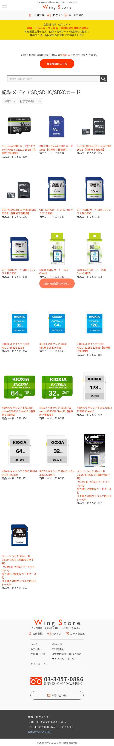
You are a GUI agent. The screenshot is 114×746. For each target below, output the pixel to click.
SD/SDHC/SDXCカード (56, 92)
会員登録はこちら (57, 63)
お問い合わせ (58, 695)
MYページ (57, 644)
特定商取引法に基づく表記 (66, 654)
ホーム (34, 644)
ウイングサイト (39, 664)
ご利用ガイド (37, 654)
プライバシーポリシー (64, 659)
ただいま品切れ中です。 (57, 283)
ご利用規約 (58, 649)
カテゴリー (36, 649)
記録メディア (16, 92)
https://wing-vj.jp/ (40, 732)
